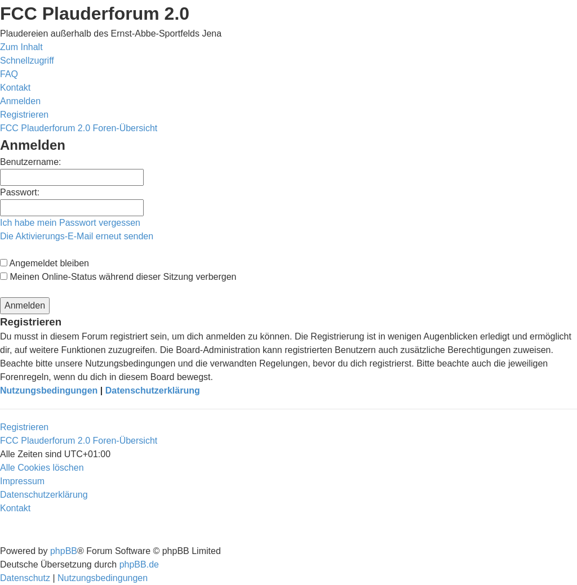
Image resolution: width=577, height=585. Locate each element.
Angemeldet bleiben (44, 263)
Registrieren (24, 427)
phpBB (63, 551)
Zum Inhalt (21, 47)
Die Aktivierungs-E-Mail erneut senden (76, 236)
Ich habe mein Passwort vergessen (70, 222)
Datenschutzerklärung (152, 390)
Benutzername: (30, 162)
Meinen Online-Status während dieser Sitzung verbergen (118, 277)
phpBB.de (139, 564)
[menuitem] (9, 74)
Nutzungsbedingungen (48, 390)
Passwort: (19, 192)
